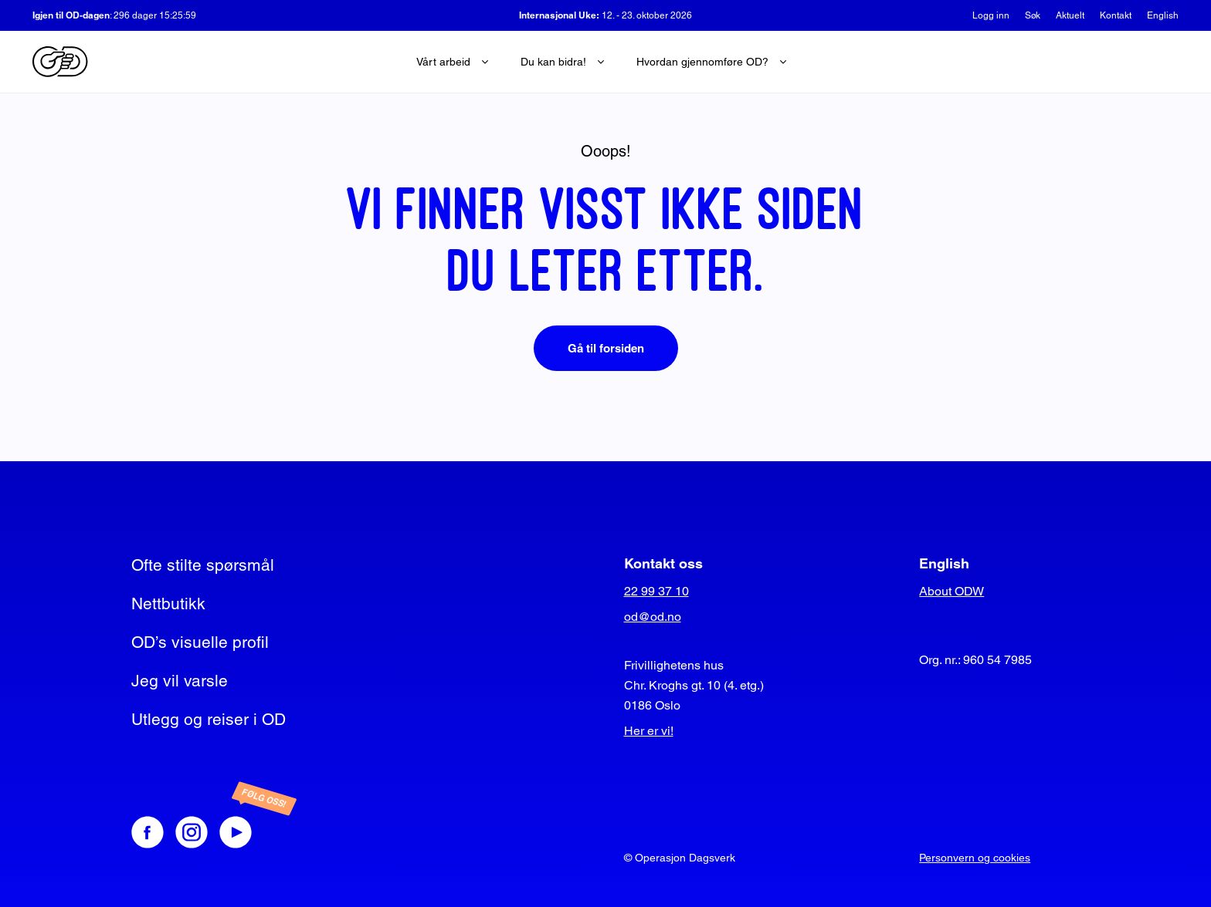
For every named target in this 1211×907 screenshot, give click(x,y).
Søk (1032, 15)
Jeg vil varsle (179, 680)
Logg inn (990, 15)
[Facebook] (147, 832)
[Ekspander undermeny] (485, 61)
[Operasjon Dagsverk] (60, 61)
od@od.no (652, 616)
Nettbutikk (168, 603)
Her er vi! (648, 730)
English (1163, 15)
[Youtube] (251, 832)
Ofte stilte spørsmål (202, 565)
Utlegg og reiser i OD (208, 719)
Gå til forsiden (606, 348)
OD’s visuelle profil (200, 642)
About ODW (951, 591)
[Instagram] (191, 832)
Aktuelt (1070, 15)
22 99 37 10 (656, 591)
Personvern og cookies (974, 857)
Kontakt (1115, 15)
